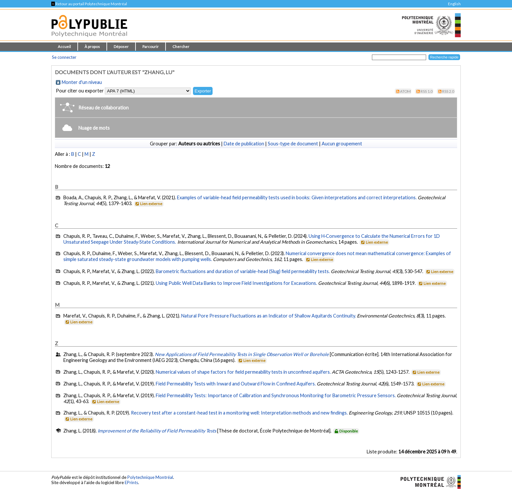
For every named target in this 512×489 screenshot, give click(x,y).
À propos (92, 46)
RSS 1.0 (427, 91)
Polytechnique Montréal (150, 477)
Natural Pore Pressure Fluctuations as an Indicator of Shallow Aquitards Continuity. (268, 315)
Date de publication (244, 143)
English (454, 4)
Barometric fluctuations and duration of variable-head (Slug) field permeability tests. (243, 271)
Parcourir (150, 46)
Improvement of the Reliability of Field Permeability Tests (157, 430)
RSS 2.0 (448, 91)
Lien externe (148, 203)
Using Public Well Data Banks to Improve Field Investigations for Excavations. (236, 283)
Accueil (64, 46)
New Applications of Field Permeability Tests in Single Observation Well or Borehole (242, 354)
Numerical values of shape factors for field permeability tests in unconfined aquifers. (243, 372)
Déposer (121, 46)
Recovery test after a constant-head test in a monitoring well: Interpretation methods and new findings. (239, 413)
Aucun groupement (342, 143)
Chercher (180, 46)
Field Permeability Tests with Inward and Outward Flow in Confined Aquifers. (236, 383)
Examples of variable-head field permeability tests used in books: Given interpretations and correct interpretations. (297, 197)
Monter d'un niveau (82, 82)
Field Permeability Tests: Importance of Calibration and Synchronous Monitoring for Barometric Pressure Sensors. (276, 395)
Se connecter (64, 57)
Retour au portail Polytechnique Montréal (89, 4)
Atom (405, 91)
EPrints (131, 482)
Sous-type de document (293, 143)
